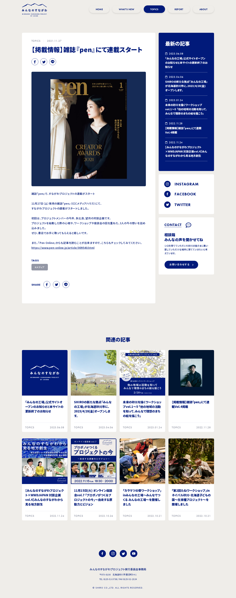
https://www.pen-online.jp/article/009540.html (63, 248)
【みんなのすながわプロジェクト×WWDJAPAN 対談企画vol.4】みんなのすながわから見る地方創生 (186, 151)
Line (52, 61)
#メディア (40, 267)
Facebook (34, 61)
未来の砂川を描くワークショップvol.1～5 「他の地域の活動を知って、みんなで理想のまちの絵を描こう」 (186, 109)
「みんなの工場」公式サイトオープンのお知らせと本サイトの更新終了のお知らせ (186, 62)
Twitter (43, 61)
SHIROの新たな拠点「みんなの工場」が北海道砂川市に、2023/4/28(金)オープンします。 (186, 86)
